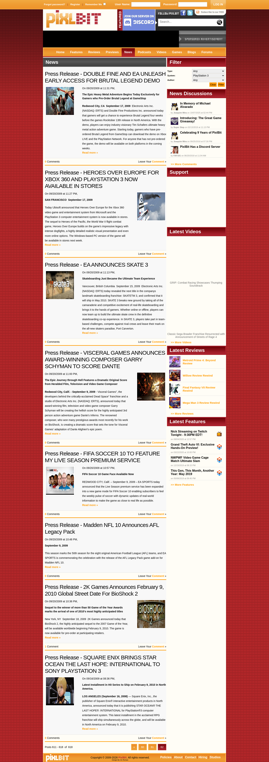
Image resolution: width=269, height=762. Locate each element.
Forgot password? (54, 4)
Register (75, 4)
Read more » (90, 152)
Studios (215, 757)
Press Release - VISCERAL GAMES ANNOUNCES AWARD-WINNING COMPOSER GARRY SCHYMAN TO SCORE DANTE (105, 359)
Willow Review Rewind (198, 375)
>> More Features (182, 484)
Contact (190, 757)
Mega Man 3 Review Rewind (201, 402)
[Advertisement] (111, 39)
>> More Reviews (182, 413)
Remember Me (93, 4)
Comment (158, 161)
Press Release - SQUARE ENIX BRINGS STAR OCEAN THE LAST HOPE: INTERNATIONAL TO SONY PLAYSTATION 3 (102, 664)
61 (152, 747)
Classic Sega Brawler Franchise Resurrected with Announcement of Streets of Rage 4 (196, 335)
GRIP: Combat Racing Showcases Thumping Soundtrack (196, 284)
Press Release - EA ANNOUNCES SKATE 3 (96, 265)
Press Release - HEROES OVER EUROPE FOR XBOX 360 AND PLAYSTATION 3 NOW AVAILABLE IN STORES (102, 179)
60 (143, 747)
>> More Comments (184, 164)
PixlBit (74, 20)
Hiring (203, 757)
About (178, 757)
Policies (165, 757)
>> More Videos (181, 342)
